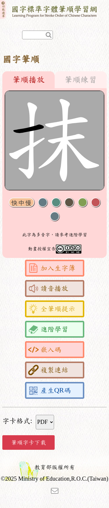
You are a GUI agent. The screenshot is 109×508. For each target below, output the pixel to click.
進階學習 (48, 329)
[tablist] (54, 79)
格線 (95, 202)
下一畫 (69, 202)
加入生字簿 (51, 268)
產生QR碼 (49, 390)
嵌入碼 (44, 349)
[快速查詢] (37, 35)
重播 (82, 202)
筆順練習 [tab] (80, 80)
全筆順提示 (51, 309)
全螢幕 (54, 216)
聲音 (42, 202)
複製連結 (48, 370)
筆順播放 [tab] (28, 80)
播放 (56, 202)
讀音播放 (48, 288)
